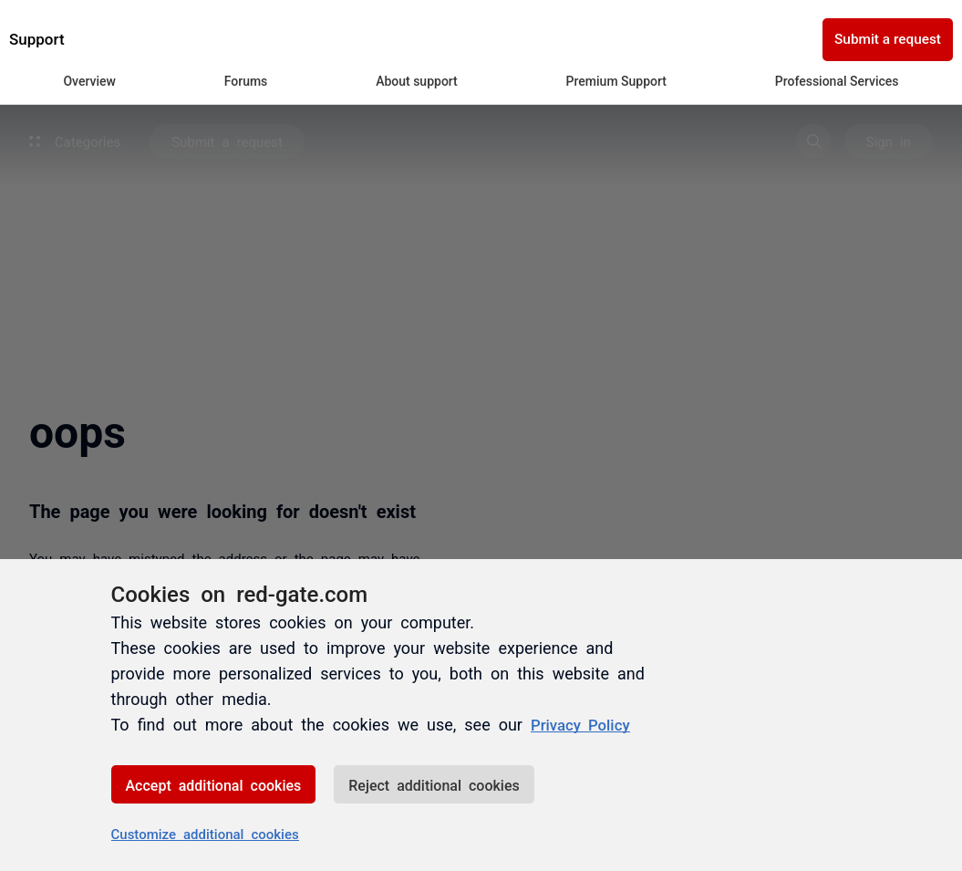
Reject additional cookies (433, 784)
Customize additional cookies (205, 833)
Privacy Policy (584, 724)
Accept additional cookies (214, 784)
